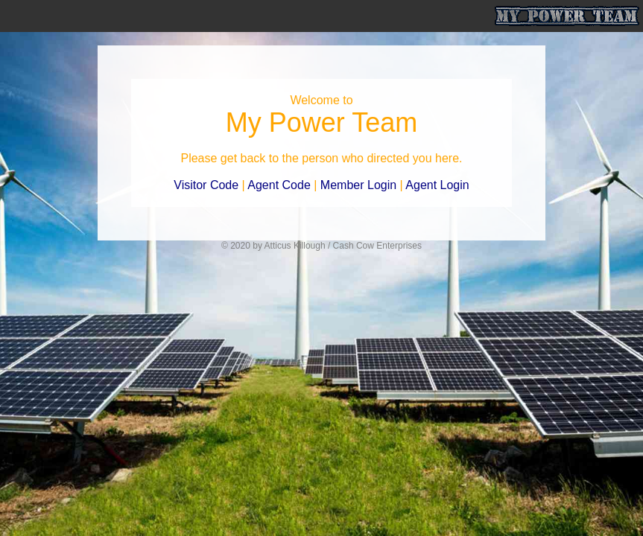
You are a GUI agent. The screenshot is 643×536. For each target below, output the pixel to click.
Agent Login (437, 185)
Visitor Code (206, 185)
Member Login (358, 185)
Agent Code (279, 185)
